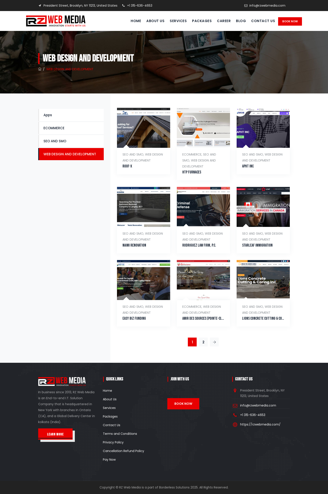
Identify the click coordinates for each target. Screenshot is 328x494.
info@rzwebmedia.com (267, 5)
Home (131, 21)
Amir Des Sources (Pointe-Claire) (203, 318)
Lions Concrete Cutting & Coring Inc (263, 318)
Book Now (290, 21)
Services (173, 21)
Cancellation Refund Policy (123, 451)
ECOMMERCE (192, 154)
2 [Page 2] (203, 342)
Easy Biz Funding (134, 318)
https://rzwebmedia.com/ (260, 424)
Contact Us (259, 21)
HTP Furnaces (191, 172)
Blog (236, 21)
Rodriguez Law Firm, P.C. (199, 245)
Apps (47, 115)
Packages (197, 21)
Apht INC (248, 166)
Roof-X (127, 166)
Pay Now (109, 459)
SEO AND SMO (133, 154)
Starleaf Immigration (257, 245)
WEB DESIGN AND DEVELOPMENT (69, 154)
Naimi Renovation (134, 245)
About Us (151, 21)
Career (219, 21)
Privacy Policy (113, 442)
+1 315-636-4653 (137, 5)
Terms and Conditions (120, 433)
